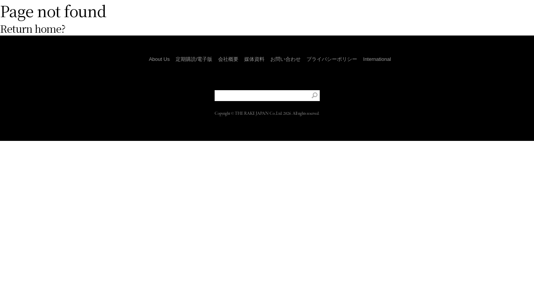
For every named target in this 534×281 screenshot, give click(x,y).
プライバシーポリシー (332, 59)
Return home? (32, 28)
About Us (159, 59)
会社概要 (228, 59)
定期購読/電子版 (194, 59)
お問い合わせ (285, 59)
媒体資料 (254, 59)
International (377, 59)
